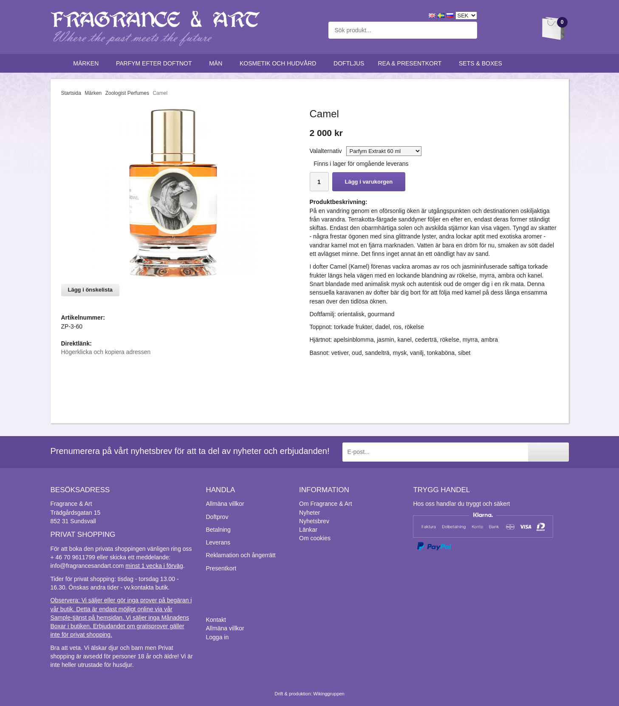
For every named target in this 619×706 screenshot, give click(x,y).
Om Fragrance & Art (325, 503)
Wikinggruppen (328, 693)
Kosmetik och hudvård (280, 63)
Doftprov (217, 516)
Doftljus (349, 63)
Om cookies (315, 538)
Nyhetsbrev (314, 521)
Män (217, 63)
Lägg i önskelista (90, 289)
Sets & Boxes (482, 63)
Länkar (308, 529)
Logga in (217, 637)
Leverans (218, 542)
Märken (87, 63)
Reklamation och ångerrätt (241, 555)
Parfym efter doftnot (155, 63)
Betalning (218, 529)
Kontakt (216, 619)
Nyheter (309, 512)
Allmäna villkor (225, 503)
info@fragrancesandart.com (87, 565)
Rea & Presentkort (411, 63)
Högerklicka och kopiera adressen (106, 352)
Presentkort (221, 568)
